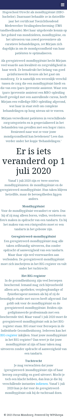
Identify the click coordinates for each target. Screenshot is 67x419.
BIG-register (9, 335)
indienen (42, 384)
